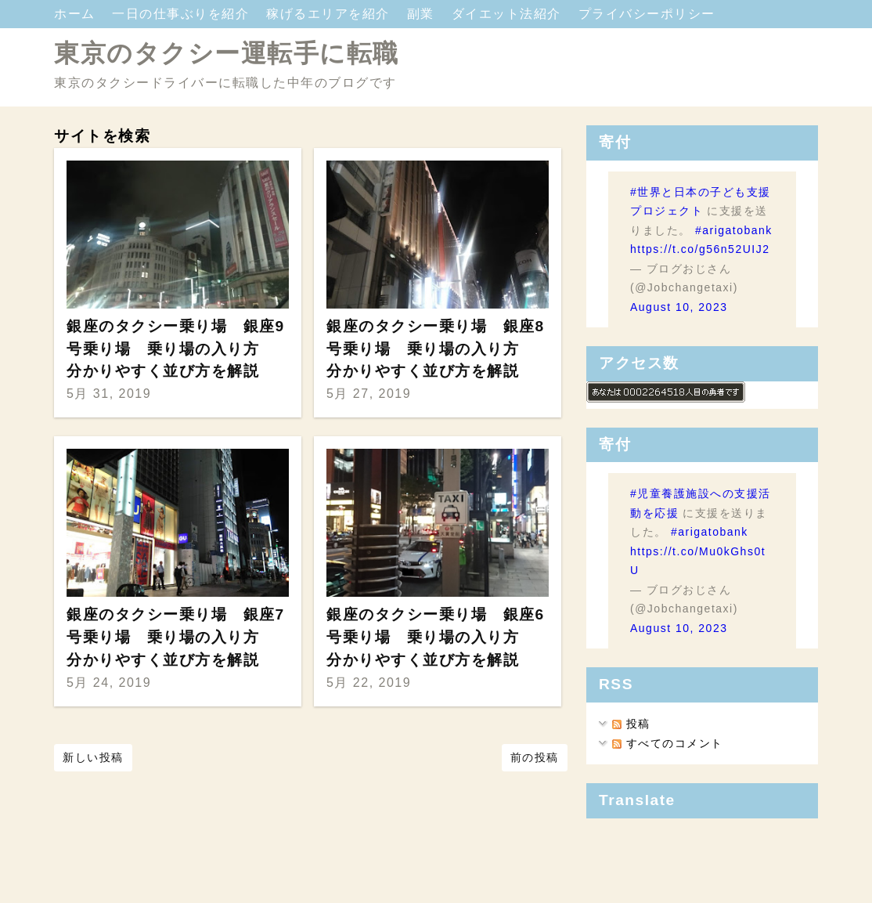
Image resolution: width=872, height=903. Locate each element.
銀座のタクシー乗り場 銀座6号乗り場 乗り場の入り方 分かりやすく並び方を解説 (435, 637)
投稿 (631, 723)
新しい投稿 (93, 757)
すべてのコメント (667, 743)
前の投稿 (534, 757)
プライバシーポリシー (646, 13)
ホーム (76, 13)
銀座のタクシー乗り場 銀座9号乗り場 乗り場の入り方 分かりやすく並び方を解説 (176, 349)
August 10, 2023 (678, 307)
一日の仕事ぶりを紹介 (183, 13)
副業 (423, 13)
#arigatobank (734, 230)
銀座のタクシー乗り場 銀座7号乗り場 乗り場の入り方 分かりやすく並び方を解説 (176, 637)
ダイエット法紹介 (509, 13)
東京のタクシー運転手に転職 (226, 53)
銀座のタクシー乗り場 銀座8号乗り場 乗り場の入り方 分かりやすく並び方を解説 (435, 349)
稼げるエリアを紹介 (330, 13)
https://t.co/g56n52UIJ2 (699, 249)
